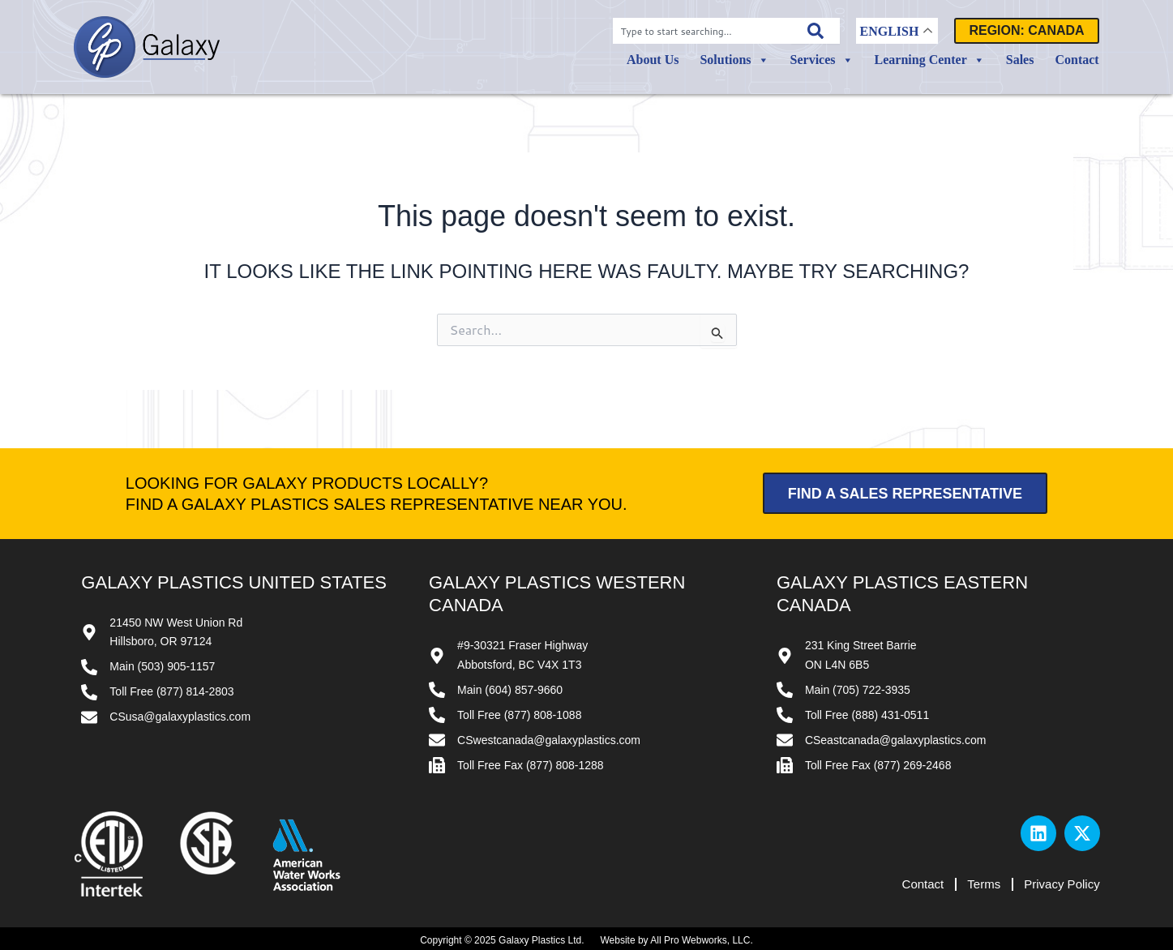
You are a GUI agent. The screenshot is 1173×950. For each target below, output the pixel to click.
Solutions (734, 60)
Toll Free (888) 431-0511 (867, 714)
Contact (1076, 59)
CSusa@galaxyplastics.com (179, 716)
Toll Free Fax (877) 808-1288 (530, 765)
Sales (1020, 59)
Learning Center (930, 60)
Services (822, 60)
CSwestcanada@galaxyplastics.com (548, 740)
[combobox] (702, 31)
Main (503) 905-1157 (162, 666)
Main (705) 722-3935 (857, 689)
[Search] (815, 31)
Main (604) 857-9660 (510, 689)
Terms (983, 884)
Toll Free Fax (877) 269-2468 (878, 765)
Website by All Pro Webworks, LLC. (676, 940)
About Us (653, 59)
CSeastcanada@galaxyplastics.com (896, 740)
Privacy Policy (1061, 884)
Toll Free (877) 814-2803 (171, 691)
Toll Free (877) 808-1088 (519, 714)
